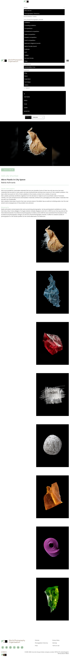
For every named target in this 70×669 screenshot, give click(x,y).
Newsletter (28, 117)
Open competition (29, 34)
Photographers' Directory (31, 13)
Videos (26, 85)
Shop (25, 61)
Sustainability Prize (29, 67)
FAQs (25, 104)
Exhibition (27, 22)
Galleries (27, 49)
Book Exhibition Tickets (30, 16)
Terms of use (55, 645)
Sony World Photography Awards (33, 19)
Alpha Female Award (30, 46)
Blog (25, 73)
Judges (26, 55)
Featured (26, 70)
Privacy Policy (55, 640)
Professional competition (31, 31)
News (26, 76)
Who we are (27, 10)
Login (25, 107)
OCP (25, 52)
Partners (27, 97)
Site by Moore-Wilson (63, 653)
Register (26, 111)
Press (25, 100)
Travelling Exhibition (30, 25)
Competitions (28, 28)
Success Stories (29, 58)
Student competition (30, 37)
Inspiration (27, 79)
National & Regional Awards (32, 43)
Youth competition (29, 40)
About (25, 7)
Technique (27, 82)
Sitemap (54, 643)
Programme (27, 64)
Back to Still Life (7, 170)
